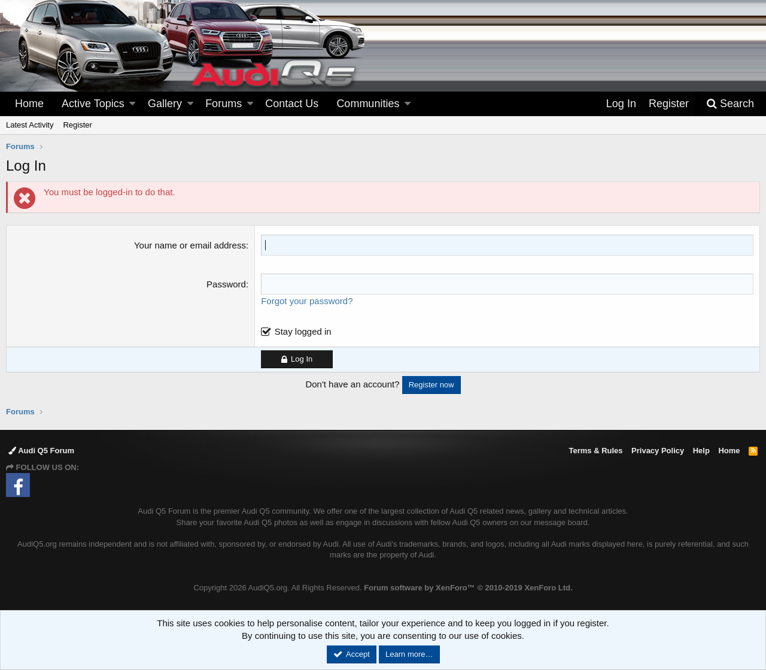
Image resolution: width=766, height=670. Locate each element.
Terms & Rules (595, 450)
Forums (223, 104)
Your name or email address (190, 245)
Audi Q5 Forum (41, 450)
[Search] (730, 104)
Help (701, 450)
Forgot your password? (306, 301)
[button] (132, 104)
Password (226, 284)
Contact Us (291, 104)
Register (77, 124)
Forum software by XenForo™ (468, 587)
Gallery (165, 104)
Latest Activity (29, 124)
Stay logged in (303, 331)
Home (29, 104)
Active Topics (93, 104)
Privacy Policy (657, 450)
